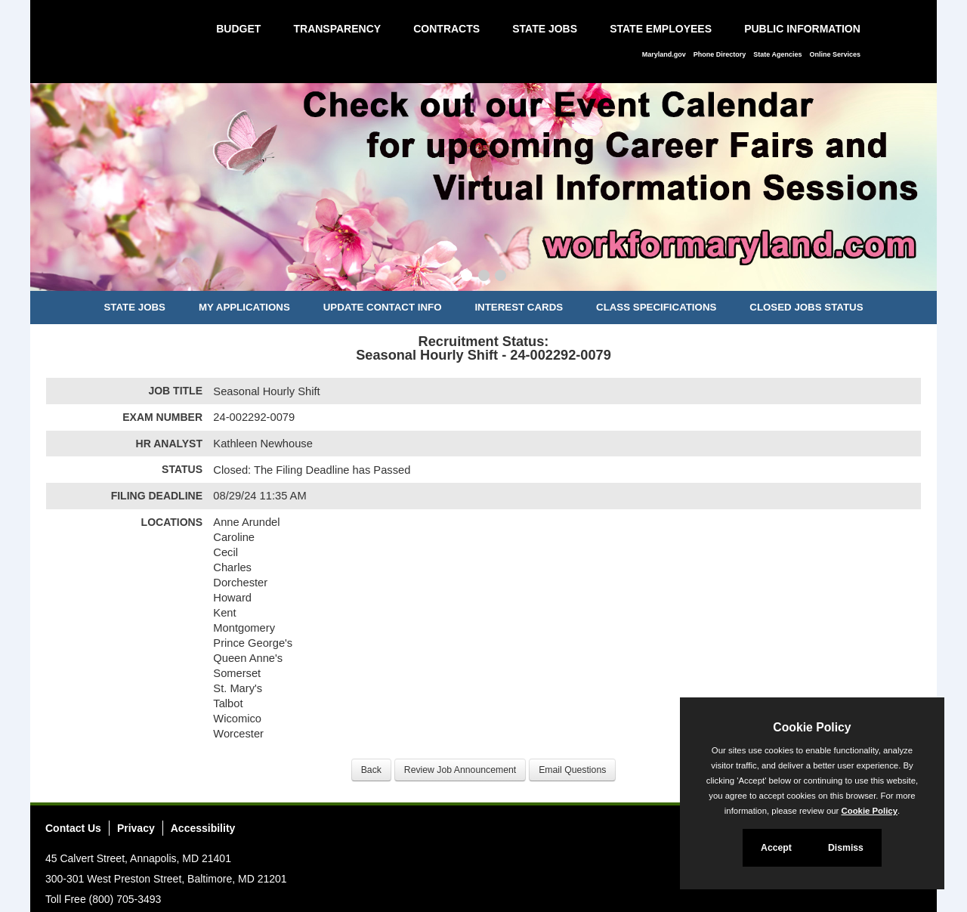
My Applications (244, 307)
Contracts (446, 29)
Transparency (337, 29)
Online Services (834, 54)
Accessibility (203, 828)
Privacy (136, 828)
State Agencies (777, 54)
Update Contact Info (382, 307)
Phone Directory (720, 54)
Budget (238, 29)
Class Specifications (656, 307)
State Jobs (544, 29)
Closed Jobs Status (806, 307)
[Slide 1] (466, 277)
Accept (776, 847)
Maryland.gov (664, 54)
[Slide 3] (500, 277)
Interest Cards (518, 307)
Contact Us (73, 828)
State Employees (661, 29)
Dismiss (846, 847)
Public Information (802, 29)
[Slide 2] (484, 277)
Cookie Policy (812, 727)
